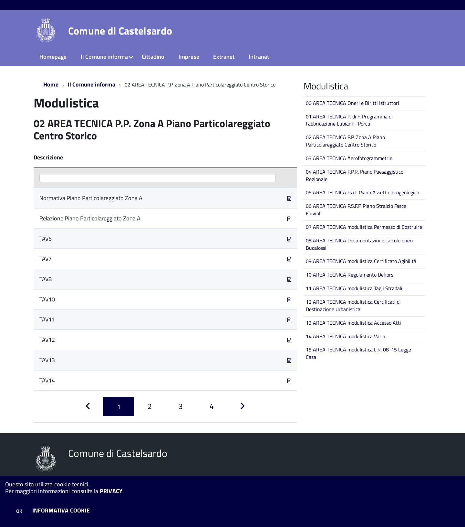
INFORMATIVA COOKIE (61, 510)
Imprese (189, 56)
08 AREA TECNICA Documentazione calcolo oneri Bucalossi (359, 244)
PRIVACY (111, 491)
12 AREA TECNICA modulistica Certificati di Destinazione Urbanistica (353, 305)
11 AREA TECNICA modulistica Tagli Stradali (354, 288)
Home (50, 84)
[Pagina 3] (180, 406)
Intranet (259, 56)
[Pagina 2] (149, 406)
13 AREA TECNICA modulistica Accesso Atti (353, 323)
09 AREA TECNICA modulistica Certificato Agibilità (361, 261)
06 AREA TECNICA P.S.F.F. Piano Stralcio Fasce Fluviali (356, 209)
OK (19, 511)
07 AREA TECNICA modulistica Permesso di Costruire (364, 227)
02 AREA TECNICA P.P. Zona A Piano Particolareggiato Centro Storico (345, 140)
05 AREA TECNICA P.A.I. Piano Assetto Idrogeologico (362, 192)
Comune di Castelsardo (120, 30)
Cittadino (153, 56)
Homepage (53, 56)
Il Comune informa (104, 56)
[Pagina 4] (211, 406)
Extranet (223, 56)
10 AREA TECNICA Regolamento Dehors (349, 275)
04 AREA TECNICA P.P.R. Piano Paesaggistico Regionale (354, 175)
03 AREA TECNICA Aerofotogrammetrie (349, 158)
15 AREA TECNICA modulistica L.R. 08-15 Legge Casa (358, 353)
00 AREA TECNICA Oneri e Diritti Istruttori (352, 103)
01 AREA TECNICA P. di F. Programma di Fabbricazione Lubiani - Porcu (349, 120)
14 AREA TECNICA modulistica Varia (345, 336)
